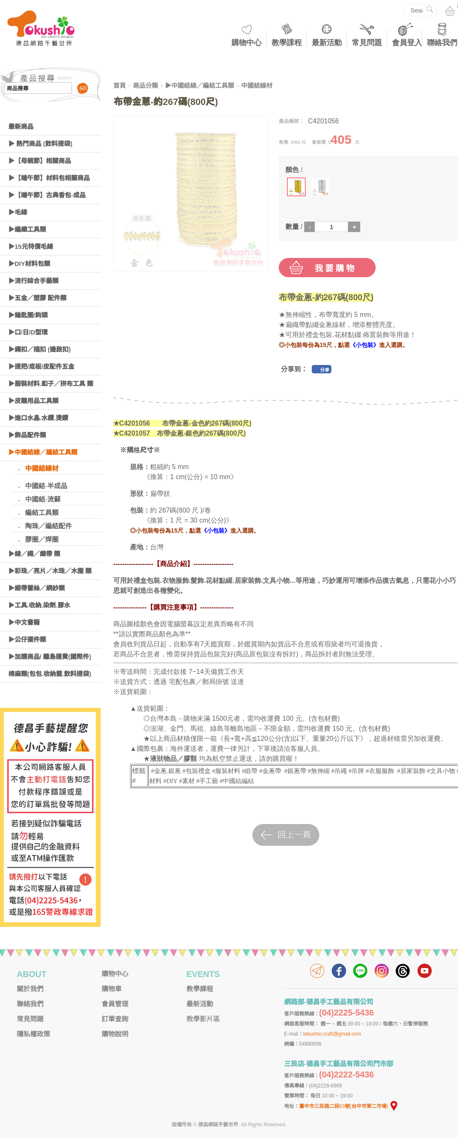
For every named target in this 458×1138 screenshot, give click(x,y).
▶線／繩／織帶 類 (34, 553)
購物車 (112, 989)
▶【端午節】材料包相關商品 (49, 177)
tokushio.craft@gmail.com (332, 1034)
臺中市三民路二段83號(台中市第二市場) (349, 1106)
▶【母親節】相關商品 (39, 160)
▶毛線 (17, 212)
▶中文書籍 (24, 622)
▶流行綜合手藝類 (33, 280)
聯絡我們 (442, 42)
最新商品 (20, 126)
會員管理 (115, 1004)
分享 (324, 370)
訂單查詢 (115, 1019)
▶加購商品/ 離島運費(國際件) (49, 656)
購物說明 (115, 1034)
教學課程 (287, 42)
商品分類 (145, 85)
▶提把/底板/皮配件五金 (41, 366)
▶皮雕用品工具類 (33, 400)
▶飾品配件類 (27, 435)
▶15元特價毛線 (30, 246)
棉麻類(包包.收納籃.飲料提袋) (49, 673)
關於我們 (30, 989)
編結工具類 (42, 512)
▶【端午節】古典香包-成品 (47, 195)
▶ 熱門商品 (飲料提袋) (40, 143)
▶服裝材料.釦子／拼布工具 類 (50, 383)
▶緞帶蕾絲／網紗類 (36, 588)
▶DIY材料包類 (29, 263)
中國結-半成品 (46, 486)
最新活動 (327, 42)
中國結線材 (42, 468)
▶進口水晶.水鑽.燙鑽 (38, 417)
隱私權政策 (33, 1034)
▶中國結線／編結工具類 (42, 452)
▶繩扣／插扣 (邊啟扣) (39, 349)
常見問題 (367, 42)
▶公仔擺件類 (27, 639)
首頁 (119, 85)
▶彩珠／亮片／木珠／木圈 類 (50, 570)
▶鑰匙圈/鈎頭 (28, 315)
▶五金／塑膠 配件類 (37, 297)
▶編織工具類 (27, 229)
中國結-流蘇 (43, 499)
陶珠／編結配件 (48, 526)
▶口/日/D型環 (28, 332)
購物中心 (247, 42)
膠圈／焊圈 (42, 539)
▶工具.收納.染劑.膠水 (39, 605)
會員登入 (407, 42)
